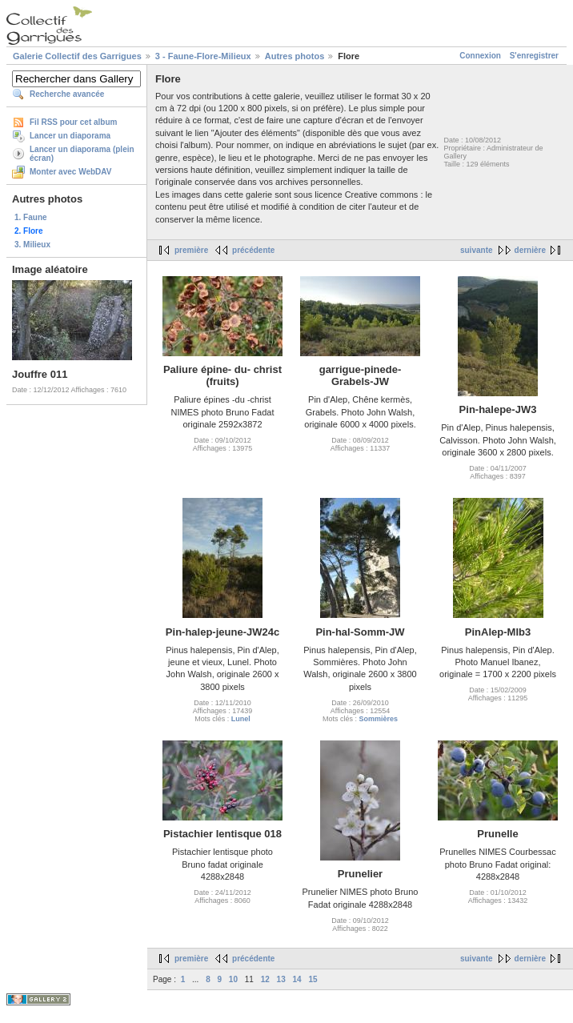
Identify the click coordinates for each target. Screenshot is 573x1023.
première (191, 250)
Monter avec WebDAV (70, 171)
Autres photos (295, 56)
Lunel (240, 719)
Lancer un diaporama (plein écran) (82, 153)
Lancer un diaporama (70, 135)
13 (281, 979)
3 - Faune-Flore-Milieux (203, 56)
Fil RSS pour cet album (73, 122)
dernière (530, 250)
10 (233, 979)
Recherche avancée (67, 94)
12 (265, 979)
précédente (253, 250)
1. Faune (30, 217)
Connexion (480, 55)
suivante (476, 250)
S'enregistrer (534, 55)
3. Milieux (32, 244)
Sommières (378, 719)
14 (296, 979)
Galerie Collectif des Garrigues (77, 56)
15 (312, 979)
